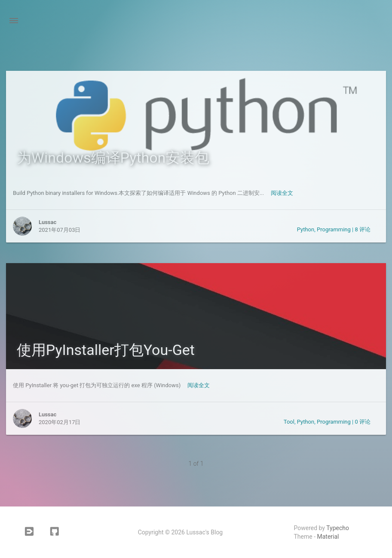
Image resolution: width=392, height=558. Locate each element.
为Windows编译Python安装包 (113, 157)
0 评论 (363, 421)
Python (305, 229)
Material (328, 536)
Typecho (337, 528)
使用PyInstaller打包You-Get (106, 349)
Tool (289, 421)
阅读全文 (282, 193)
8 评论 (363, 229)
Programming (334, 229)
